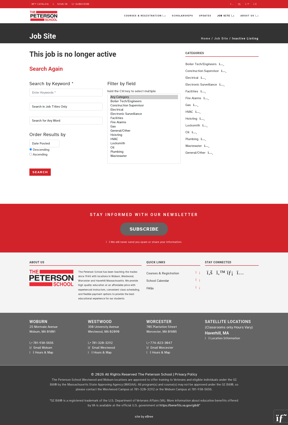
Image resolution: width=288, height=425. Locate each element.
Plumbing (144, 152)
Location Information (225, 338)
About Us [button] (249, 15)
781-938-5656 (41, 343)
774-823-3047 (159, 343)
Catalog (40, 4)
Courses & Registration (162, 273)
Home (205, 38)
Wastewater (144, 156)
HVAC (144, 139)
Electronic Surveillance (144, 114)
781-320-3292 (100, 343)
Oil (144, 147)
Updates (205, 15)
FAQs (150, 288)
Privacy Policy (186, 374)
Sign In (60, 4)
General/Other (144, 131)
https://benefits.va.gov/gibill (179, 405)
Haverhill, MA (217, 332)
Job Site (221, 38)
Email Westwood (103, 347)
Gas (144, 126)
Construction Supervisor (144, 105)
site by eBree (144, 416)
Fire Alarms (144, 122)
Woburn (38, 321)
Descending (41, 150)
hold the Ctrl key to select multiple (131, 91)
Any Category (144, 97)
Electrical (144, 110)
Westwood (100, 321)
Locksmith (144, 143)
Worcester (159, 321)
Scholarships (182, 15)
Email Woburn (42, 347)
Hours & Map (44, 352)
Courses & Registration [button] (145, 15)
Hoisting (144, 135)
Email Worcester (161, 347)
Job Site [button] (225, 15)
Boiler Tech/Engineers (144, 101)
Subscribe (81, 4)
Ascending (40, 154)
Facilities (144, 118)
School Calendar (157, 281)
